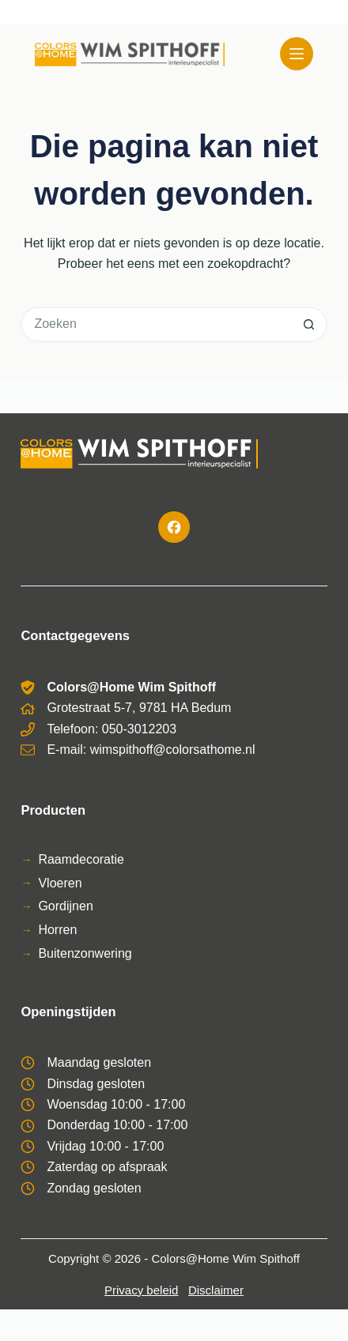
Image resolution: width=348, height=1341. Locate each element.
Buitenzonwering (84, 953)
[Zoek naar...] (156, 324)
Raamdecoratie (81, 859)
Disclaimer (216, 1290)
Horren (57, 929)
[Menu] (296, 53)
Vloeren (59, 883)
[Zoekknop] (309, 324)
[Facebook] (174, 527)
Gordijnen (65, 906)
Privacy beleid (141, 1290)
